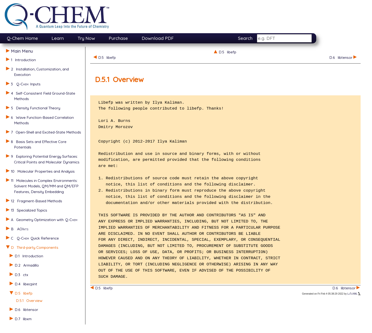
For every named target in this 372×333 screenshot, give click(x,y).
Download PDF (158, 38)
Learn (57, 38)
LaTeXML (354, 293)
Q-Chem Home (22, 38)
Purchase (118, 38)
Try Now (86, 38)
